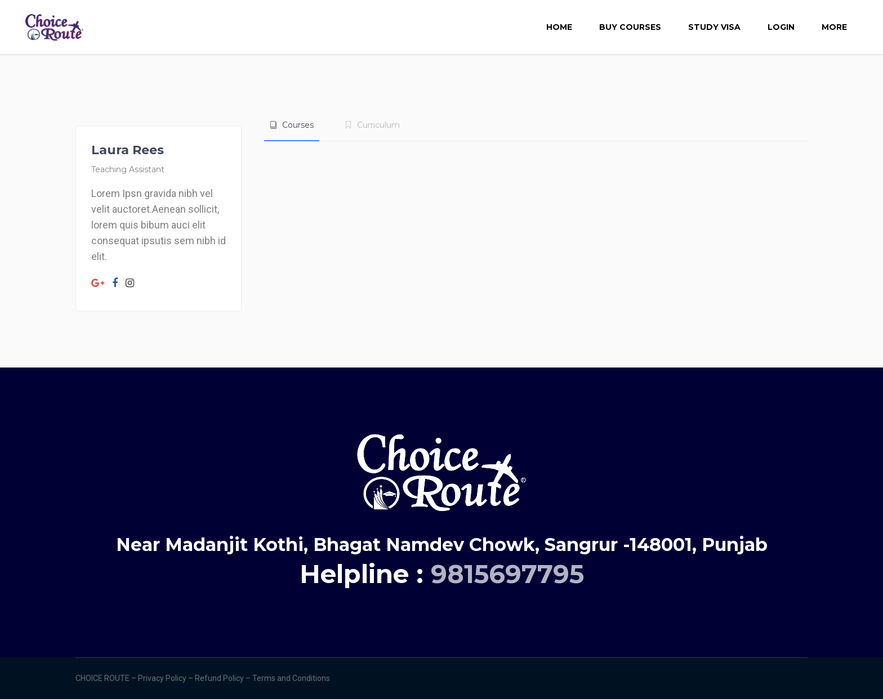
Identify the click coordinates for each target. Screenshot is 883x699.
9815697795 (507, 573)
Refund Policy (220, 678)
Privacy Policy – (166, 678)
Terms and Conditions (292, 678)
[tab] (291, 125)
